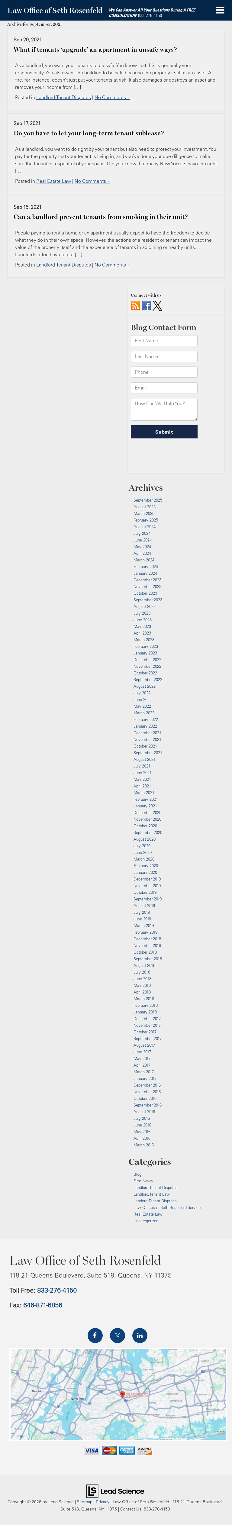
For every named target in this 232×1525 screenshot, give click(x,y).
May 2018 (142, 985)
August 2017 (144, 1045)
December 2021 (147, 732)
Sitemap (84, 1501)
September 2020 (148, 832)
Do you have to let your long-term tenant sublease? (89, 133)
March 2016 (144, 1144)
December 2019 (147, 879)
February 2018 (146, 1005)
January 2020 (145, 872)
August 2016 (144, 1111)
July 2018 (142, 972)
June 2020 (143, 852)
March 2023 (144, 639)
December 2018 (147, 938)
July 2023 (142, 613)
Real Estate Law (53, 181)
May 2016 (142, 1131)
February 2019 (145, 932)
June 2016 (142, 1125)
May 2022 (142, 706)
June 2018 (142, 978)
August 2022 (145, 686)
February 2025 (146, 520)
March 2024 (144, 559)
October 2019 (145, 892)
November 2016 (147, 1091)
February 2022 (146, 719)
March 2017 (144, 1071)
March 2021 (144, 792)
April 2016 (142, 1138)
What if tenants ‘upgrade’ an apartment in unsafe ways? (95, 49)
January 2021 (145, 805)
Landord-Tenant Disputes (155, 1200)
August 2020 (145, 839)
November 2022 (147, 666)
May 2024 (142, 546)
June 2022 (143, 699)
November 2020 (147, 819)
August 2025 (145, 506)
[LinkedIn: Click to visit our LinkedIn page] (139, 1335)
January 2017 (145, 1078)
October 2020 (145, 825)
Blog (137, 1174)
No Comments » (112, 97)
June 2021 (143, 772)
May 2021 (142, 779)
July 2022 (142, 692)
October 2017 (145, 1031)
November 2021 (147, 739)
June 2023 (143, 619)
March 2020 (144, 859)
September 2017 (148, 1038)
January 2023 (145, 653)
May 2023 (142, 626)
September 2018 (148, 958)
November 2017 (147, 1025)
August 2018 (144, 965)
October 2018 (145, 952)
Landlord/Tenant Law (152, 1194)
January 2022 (145, 726)
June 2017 (142, 1051)
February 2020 (146, 865)
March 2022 (144, 712)
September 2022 (148, 679)
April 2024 (142, 553)
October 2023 (145, 593)
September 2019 (148, 899)
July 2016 (142, 1118)
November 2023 (147, 586)
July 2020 (142, 845)
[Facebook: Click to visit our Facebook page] (95, 1335)
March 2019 (144, 925)
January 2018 (145, 1012)
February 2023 (146, 646)
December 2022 (147, 659)
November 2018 (147, 945)
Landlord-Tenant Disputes (63, 97)
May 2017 (142, 1058)
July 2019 (142, 912)
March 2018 (144, 998)
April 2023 (142, 633)
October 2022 (145, 672)
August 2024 (145, 526)
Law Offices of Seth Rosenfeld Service (167, 1207)
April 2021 (142, 786)
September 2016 (148, 1105)
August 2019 (144, 905)
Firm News (143, 1180)
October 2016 (145, 1098)
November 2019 (147, 885)
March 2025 (144, 513)
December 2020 (147, 812)
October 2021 (145, 746)
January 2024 (145, 573)
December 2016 (147, 1085)
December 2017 (147, 1018)
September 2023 (148, 599)
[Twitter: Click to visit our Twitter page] (117, 1335)
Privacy (102, 1501)
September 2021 (148, 752)
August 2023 (145, 606)
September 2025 (148, 500)
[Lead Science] (115, 1491)
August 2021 (145, 759)
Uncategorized (146, 1220)
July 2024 (142, 533)
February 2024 (146, 566)
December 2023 (147, 579)
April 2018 (142, 992)
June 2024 (143, 540)
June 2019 (142, 918)
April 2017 (142, 1065)
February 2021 (146, 799)
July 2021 (142, 766)
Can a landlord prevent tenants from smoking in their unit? (101, 217)
